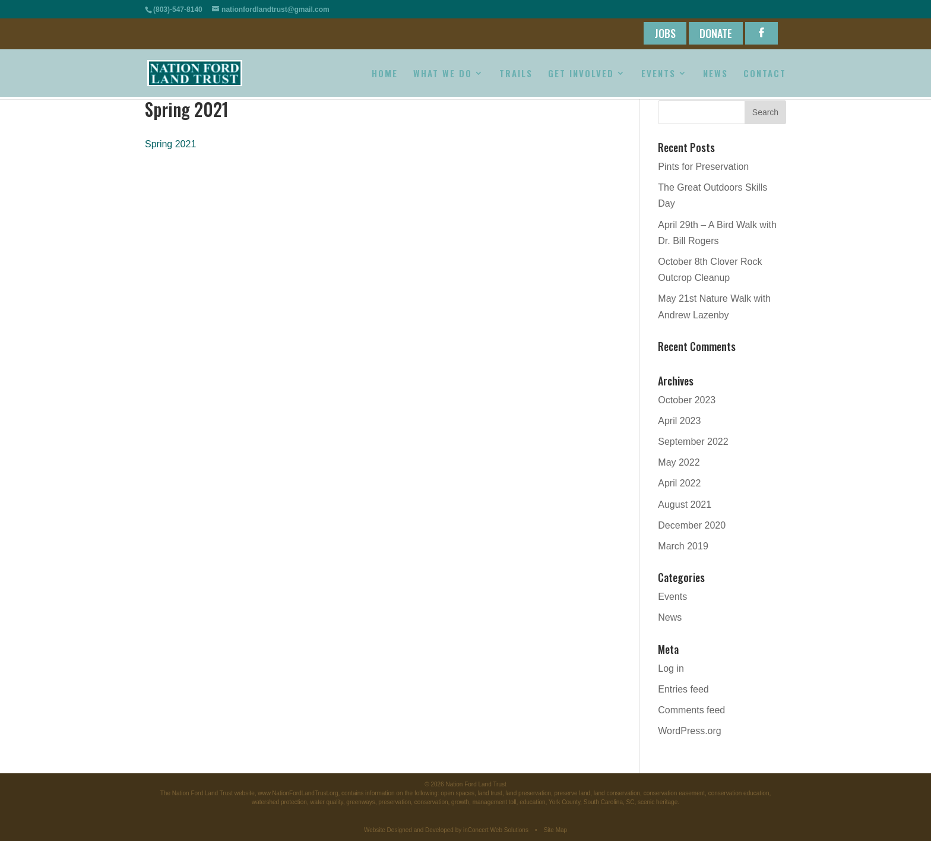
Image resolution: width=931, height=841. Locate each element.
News (670, 617)
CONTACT (764, 74)
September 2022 (693, 442)
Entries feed (683, 689)
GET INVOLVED (581, 74)
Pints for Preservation (703, 167)
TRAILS (516, 74)
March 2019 (683, 546)
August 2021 (684, 504)
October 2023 (686, 400)
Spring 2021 (170, 144)
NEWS (715, 74)
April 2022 (679, 483)
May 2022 (678, 462)
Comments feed (691, 710)
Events (672, 597)
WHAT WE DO (442, 74)
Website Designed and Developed (409, 830)
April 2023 (679, 421)
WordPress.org (689, 731)
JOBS (665, 33)
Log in (671, 668)
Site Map (555, 830)
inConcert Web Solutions (495, 830)
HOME (385, 74)
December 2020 (692, 525)
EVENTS (658, 74)
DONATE (715, 33)
